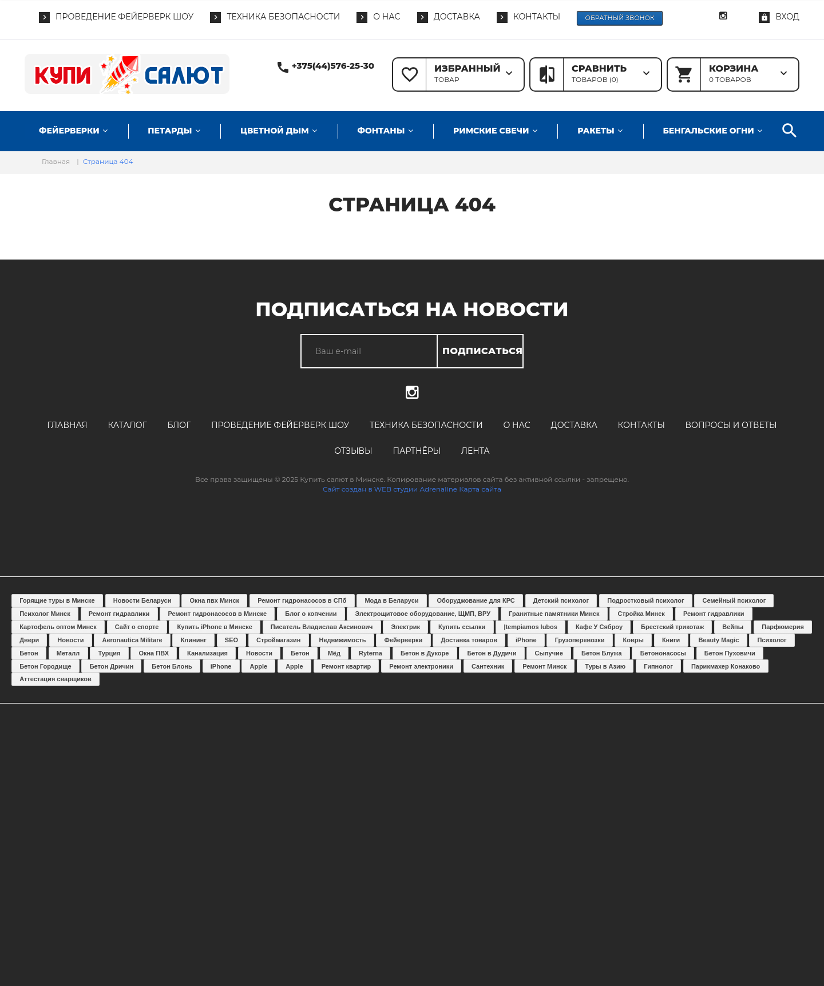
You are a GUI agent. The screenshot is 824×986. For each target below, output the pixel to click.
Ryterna (370, 653)
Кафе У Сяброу (599, 626)
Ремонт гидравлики (119, 613)
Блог (179, 425)
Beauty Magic (718, 640)
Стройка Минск (640, 613)
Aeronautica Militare (132, 640)
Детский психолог (561, 600)
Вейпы (732, 626)
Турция (109, 653)
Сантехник (488, 666)
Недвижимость (342, 640)
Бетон (28, 653)
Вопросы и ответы (731, 425)
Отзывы (353, 451)
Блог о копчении (310, 613)
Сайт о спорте (137, 626)
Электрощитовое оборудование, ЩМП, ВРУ (422, 613)
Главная (67, 425)
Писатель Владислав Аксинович (322, 626)
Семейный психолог (734, 600)
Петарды (170, 130)
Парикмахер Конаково (725, 666)
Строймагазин (278, 640)
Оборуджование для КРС (476, 600)
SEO (231, 640)
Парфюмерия (783, 626)
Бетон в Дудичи (491, 653)
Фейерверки (69, 130)
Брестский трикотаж (672, 626)
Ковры (633, 640)
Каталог (127, 425)
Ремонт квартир (346, 666)
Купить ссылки (461, 626)
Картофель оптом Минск (57, 626)
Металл (68, 653)
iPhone (526, 640)
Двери (29, 640)
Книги (671, 640)
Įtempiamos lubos (530, 626)
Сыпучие (549, 653)
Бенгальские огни (708, 130)
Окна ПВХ (153, 653)
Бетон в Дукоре (425, 653)
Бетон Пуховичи (729, 653)
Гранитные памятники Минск (554, 613)
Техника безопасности (426, 425)
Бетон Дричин (112, 666)
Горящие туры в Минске (57, 600)
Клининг (194, 640)
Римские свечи (491, 130)
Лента (475, 451)
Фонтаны (381, 130)
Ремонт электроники (421, 666)
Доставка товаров (469, 640)
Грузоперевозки (580, 640)
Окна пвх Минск (214, 600)
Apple (259, 666)
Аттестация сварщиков (55, 678)
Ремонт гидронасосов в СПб (302, 600)
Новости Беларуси (142, 600)
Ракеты (596, 130)
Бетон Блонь (172, 666)
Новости (70, 640)
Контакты (641, 425)
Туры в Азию (605, 666)
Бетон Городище (45, 666)
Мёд (334, 653)
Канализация (207, 653)
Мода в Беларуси (391, 600)
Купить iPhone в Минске (214, 626)
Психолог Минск (44, 613)
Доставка (574, 425)
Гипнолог (658, 666)
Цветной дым (274, 130)
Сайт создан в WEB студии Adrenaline (390, 489)
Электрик (405, 626)
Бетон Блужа (601, 653)
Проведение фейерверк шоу (280, 425)
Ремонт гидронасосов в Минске (217, 613)
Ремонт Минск (544, 666)
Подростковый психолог (645, 600)
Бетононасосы (663, 653)
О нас (517, 425)
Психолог (771, 640)
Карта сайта (480, 489)
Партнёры (417, 451)
